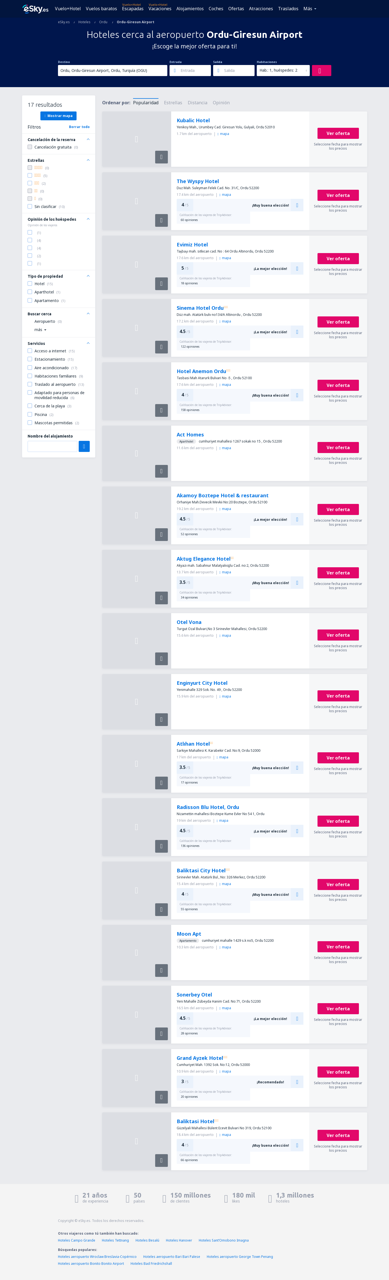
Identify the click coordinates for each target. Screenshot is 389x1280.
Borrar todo (79, 126)
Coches (216, 9)
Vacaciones (160, 9)
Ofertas (236, 9)
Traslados (288, 9)
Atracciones (261, 9)
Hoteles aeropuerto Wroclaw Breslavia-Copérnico (97, 1256)
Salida (217, 62)
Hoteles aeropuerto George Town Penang (240, 1256)
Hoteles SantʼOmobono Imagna (224, 1240)
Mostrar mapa (58, 115)
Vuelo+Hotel (68, 9)
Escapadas (133, 9)
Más (307, 9)
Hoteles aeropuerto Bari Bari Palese (171, 1256)
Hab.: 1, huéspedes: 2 (278, 70)
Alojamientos (190, 9)
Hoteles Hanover (179, 1240)
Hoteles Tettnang (115, 1240)
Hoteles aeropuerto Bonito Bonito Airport (91, 1263)
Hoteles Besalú (147, 1240)
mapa (223, 133)
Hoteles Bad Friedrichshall (151, 1263)
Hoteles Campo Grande (76, 1240)
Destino (64, 62)
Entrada (176, 62)
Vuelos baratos (101, 9)
